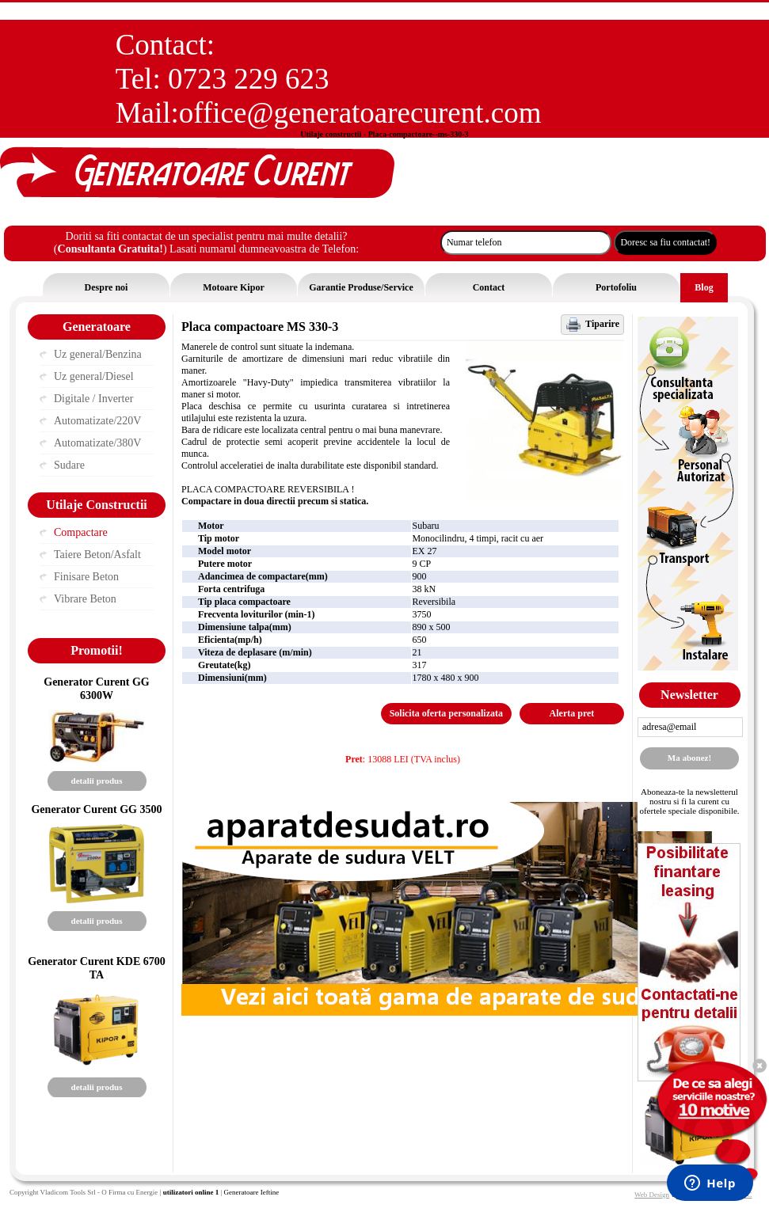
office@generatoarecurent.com (360, 113)
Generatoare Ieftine (251, 1192)
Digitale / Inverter (93, 399)
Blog (704, 287)
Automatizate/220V (97, 421)
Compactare (81, 532)
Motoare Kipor (233, 287)
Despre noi (106, 287)
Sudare (69, 465)
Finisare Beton (86, 577)
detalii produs (97, 780)
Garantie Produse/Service (361, 287)
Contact (489, 287)
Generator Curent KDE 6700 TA (97, 968)
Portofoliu (616, 287)
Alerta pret (572, 713)
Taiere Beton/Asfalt (97, 554)
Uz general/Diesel (94, 376)
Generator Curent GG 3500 (96, 809)
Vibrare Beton (85, 599)
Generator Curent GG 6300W (97, 688)
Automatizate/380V (97, 443)
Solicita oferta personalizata (446, 713)
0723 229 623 (248, 79)
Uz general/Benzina (98, 354)
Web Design (651, 1195)
